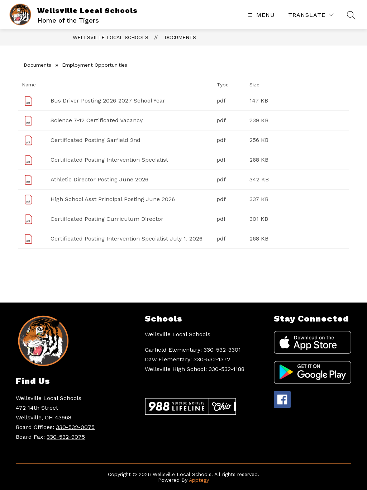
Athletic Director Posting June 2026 (99, 179)
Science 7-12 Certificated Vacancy (97, 120)
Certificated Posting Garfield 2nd (95, 140)
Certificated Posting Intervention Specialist (109, 159)
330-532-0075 (75, 427)
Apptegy (199, 480)
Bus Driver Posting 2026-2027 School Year (108, 100)
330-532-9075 (66, 436)
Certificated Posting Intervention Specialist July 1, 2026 (126, 238)
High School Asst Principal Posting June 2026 (113, 199)
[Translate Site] (310, 14)
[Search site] (351, 15)
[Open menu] (260, 14)
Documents (180, 37)
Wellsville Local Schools (110, 37)
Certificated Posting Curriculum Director (107, 218)
